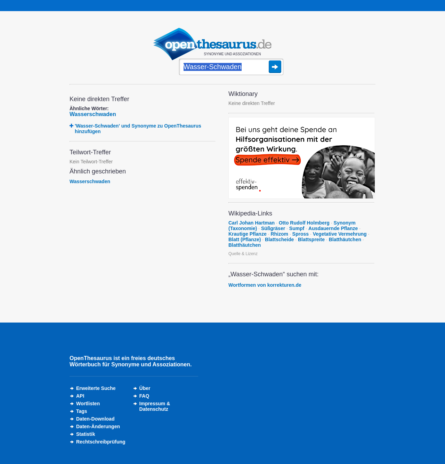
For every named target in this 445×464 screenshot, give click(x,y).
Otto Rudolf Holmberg (304, 223)
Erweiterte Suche (96, 388)
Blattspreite (311, 239)
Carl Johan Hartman (251, 223)
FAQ (144, 396)
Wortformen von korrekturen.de (264, 285)
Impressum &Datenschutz (154, 406)
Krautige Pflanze (247, 234)
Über (145, 388)
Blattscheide (279, 239)
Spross (300, 234)
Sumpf (297, 228)
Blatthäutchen (345, 239)
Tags (81, 411)
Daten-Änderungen (98, 426)
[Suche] (231, 67)
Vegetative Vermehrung (340, 234)
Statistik (85, 434)
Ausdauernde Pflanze (333, 228)
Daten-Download (95, 419)
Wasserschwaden (93, 114)
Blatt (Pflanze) (244, 239)
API (80, 396)
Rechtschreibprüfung (101, 442)
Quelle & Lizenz (243, 253)
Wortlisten (88, 403)
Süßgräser (273, 228)
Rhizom (279, 234)
